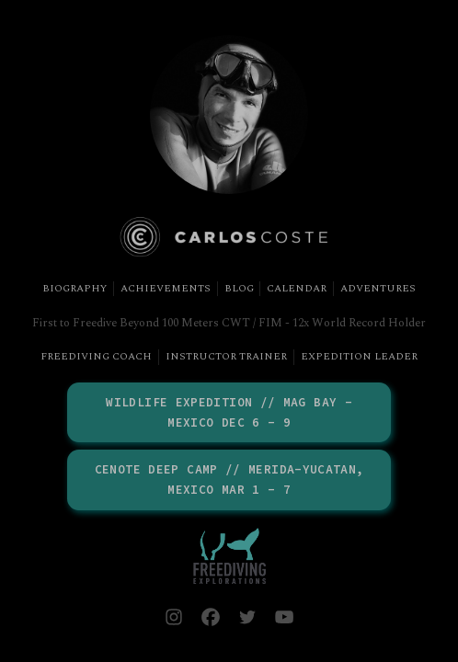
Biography (74, 288)
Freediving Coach (96, 356)
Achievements (165, 288)
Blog (239, 288)
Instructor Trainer (226, 356)
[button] (174, 617)
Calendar (296, 288)
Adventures (378, 288)
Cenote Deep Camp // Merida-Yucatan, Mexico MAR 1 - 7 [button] (229, 479)
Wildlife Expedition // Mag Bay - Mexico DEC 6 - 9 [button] (229, 412)
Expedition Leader (359, 356)
